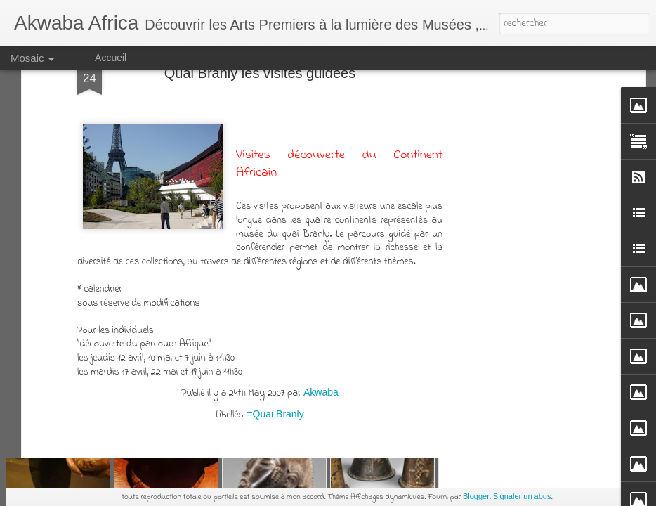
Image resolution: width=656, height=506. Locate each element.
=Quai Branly (275, 168)
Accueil (110, 57)
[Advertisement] (259, 267)
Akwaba (321, 146)
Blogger (476, 496)
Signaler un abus (522, 496)
